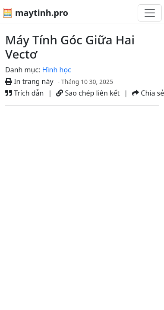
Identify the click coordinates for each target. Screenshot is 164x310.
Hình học (56, 69)
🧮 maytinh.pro (35, 13)
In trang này (29, 81)
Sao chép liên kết (88, 93)
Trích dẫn (24, 93)
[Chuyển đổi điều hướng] (150, 13)
